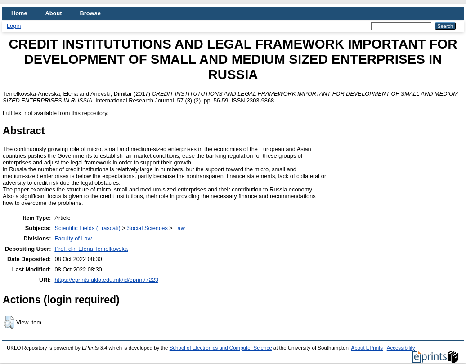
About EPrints (367, 348)
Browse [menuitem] (90, 13)
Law (179, 228)
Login (14, 25)
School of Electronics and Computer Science (221, 348)
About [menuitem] (53, 13)
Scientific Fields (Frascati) (87, 228)
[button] (9, 322)
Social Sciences (147, 228)
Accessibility (401, 348)
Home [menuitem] (19, 13)
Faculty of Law (73, 238)
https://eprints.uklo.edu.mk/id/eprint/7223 (106, 279)
